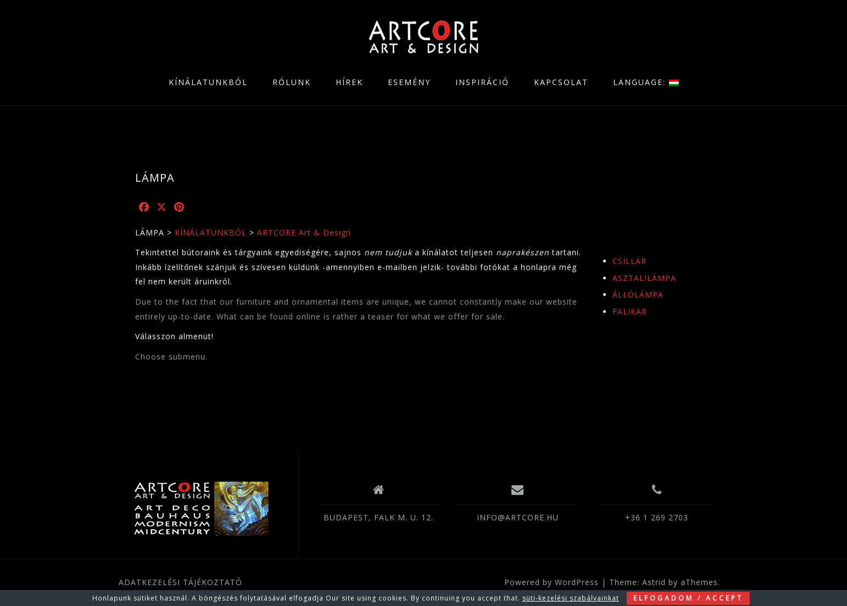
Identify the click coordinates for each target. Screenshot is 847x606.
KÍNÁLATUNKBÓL (208, 82)
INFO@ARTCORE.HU (518, 517)
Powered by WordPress (551, 582)
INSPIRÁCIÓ (482, 82)
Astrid (654, 582)
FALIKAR (629, 311)
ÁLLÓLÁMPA (638, 294)
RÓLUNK (291, 82)
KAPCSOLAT (561, 82)
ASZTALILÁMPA (644, 278)
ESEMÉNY (409, 82)
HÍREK (349, 82)
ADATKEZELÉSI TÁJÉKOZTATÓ (180, 582)
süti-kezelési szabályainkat (570, 598)
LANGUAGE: (646, 82)
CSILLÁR (629, 261)
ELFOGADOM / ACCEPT (688, 598)
